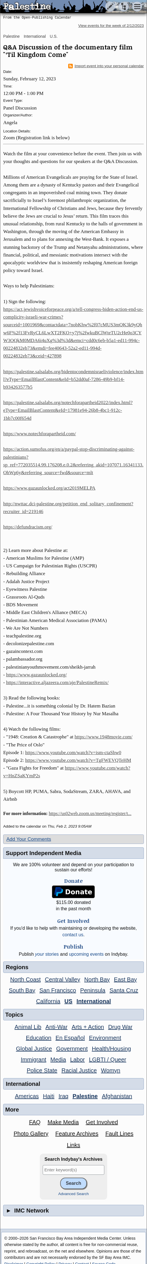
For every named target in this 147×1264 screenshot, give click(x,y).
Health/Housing (111, 1049)
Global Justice (34, 1049)
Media (58, 1059)
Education (38, 1038)
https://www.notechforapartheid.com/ (39, 433)
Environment (105, 1038)
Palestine (11, 36)
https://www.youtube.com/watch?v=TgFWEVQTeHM (78, 760)
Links (73, 1145)
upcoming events (86, 954)
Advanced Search (73, 1194)
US (68, 1001)
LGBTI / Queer (107, 1059)
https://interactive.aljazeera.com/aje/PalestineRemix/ (57, 682)
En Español (70, 1038)
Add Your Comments (28, 839)
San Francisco (58, 990)
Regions (17, 967)
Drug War (120, 1027)
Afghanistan (117, 1096)
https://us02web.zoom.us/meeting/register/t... (90, 813)
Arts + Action (88, 1027)
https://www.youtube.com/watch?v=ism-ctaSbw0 (73, 752)
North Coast (25, 979)
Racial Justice (79, 1070)
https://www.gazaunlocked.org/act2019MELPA (49, 488)
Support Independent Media (43, 853)
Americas (27, 1096)
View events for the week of (111, 25)
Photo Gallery (30, 1133)
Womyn (110, 1070)
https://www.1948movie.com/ (103, 737)
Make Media (63, 1122)
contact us (72, 934)
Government (72, 1049)
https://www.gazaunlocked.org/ (36, 674)
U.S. (54, 36)
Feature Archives (76, 1133)
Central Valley (62, 979)
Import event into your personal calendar (106, 66)
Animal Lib (28, 1027)
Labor (77, 1059)
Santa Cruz (123, 990)
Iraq (63, 1096)
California (48, 1001)
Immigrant (33, 1059)
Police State (42, 1070)
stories (47, 954)
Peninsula (92, 990)
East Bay (125, 979)
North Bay (97, 979)
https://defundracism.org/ (27, 527)
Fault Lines (119, 1133)
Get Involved (102, 1122)
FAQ (34, 1122)
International (35, 36)
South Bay (22, 990)
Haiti (48, 1096)
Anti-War (57, 1027)
